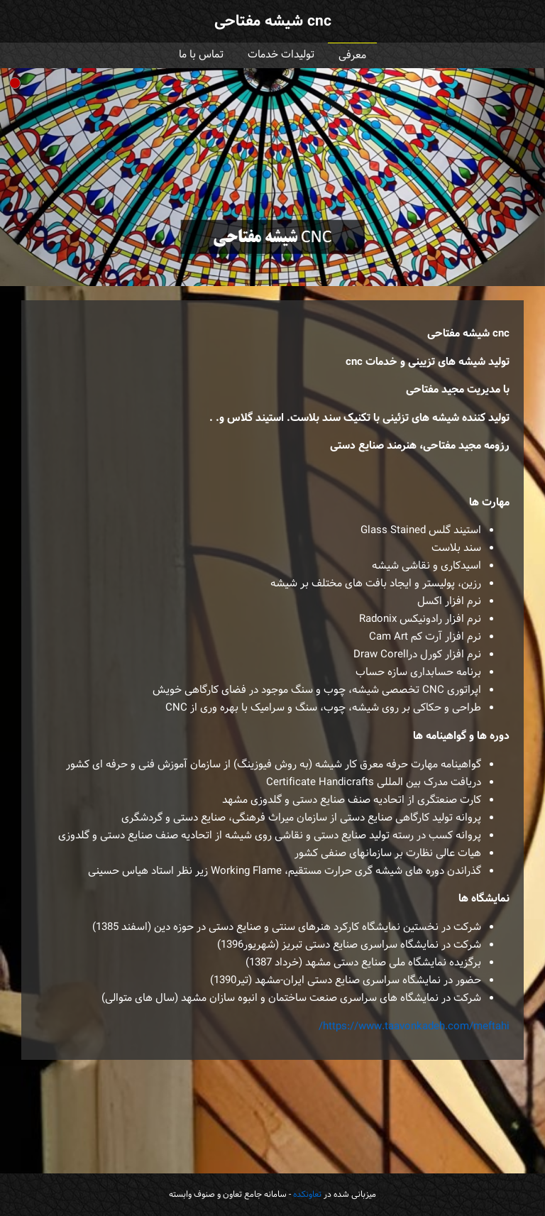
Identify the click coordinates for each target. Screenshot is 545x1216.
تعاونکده (307, 1195)
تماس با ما (201, 55)
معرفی (352, 56)
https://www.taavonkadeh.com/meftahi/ (414, 1027)
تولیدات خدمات (281, 55)
